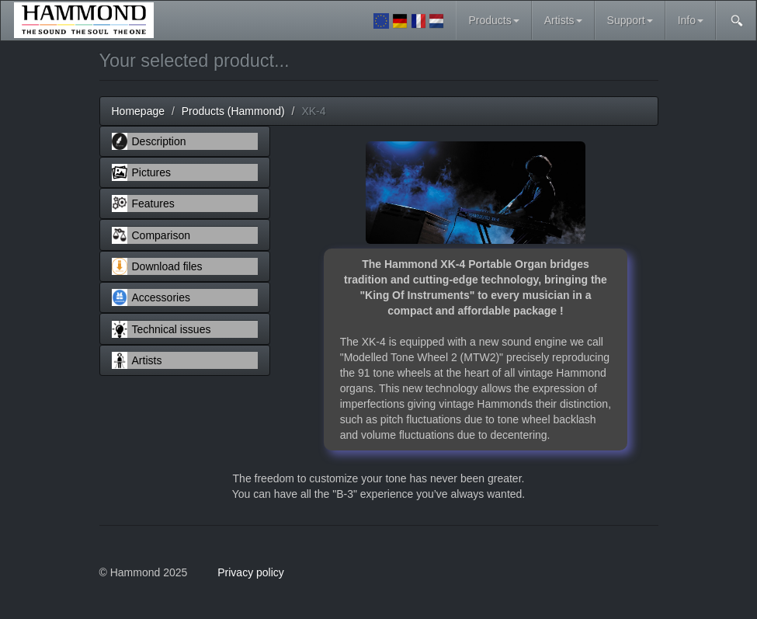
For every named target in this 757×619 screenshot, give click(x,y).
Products (493, 20)
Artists (563, 20)
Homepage (138, 111)
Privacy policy (250, 572)
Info (690, 20)
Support (630, 20)
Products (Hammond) (233, 111)
